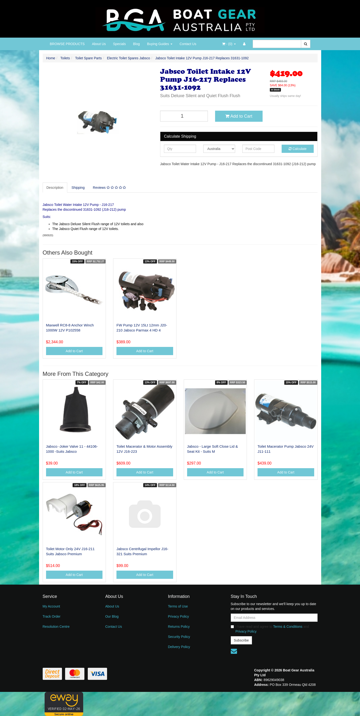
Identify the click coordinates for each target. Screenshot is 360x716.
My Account (51, 606)
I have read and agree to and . (270, 629)
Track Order (52, 616)
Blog (136, 44)
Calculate (297, 149)
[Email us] (234, 651)
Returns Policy (179, 626)
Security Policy (179, 637)
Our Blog (111, 616)
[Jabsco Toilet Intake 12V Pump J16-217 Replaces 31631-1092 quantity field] (184, 116)
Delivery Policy (179, 647)
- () (229, 44)
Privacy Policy (178, 616)
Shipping (78, 187)
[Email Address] (274, 618)
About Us (99, 44)
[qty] (180, 149)
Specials (119, 44)
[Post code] (258, 149)
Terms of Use (178, 606)
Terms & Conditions (287, 626)
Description (55, 187)
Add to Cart (238, 116)
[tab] (55, 187)
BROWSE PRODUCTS (67, 44)
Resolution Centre (56, 626)
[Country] (219, 149)
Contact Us (188, 44)
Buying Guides (159, 44)
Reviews (109, 187)
